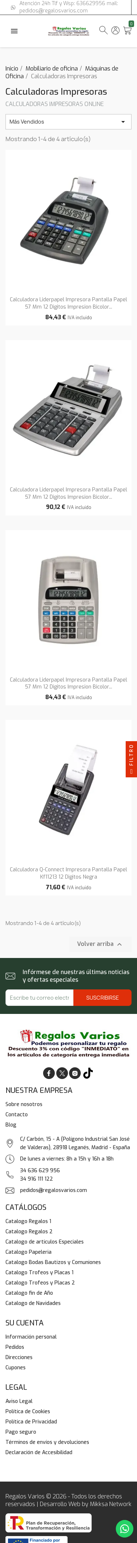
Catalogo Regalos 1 (28, 1221)
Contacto (16, 1114)
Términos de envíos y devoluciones (47, 1442)
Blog (10, 1124)
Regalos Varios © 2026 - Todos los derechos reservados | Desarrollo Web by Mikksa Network (68, 1500)
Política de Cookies (27, 1411)
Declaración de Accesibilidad (38, 1452)
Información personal (31, 1336)
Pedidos (14, 1347)
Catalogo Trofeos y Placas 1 (39, 1272)
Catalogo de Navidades (33, 1303)
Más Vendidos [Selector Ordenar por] (68, 121)
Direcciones (19, 1357)
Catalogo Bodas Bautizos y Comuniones (53, 1262)
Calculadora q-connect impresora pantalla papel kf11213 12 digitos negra (68, 873)
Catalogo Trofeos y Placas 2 (40, 1282)
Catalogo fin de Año (29, 1293)
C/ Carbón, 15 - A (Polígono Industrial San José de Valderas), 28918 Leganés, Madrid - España (75, 1143)
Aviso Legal (19, 1401)
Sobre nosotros (23, 1104)
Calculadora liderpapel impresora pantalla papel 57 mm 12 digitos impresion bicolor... (68, 303)
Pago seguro (20, 1432)
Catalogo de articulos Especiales (44, 1241)
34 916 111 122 (36, 1179)
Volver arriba (100, 944)
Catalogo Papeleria (28, 1252)
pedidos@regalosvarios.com (53, 1190)
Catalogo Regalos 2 (29, 1231)
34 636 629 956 (40, 1170)
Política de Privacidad (31, 1421)
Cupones (15, 1367)
